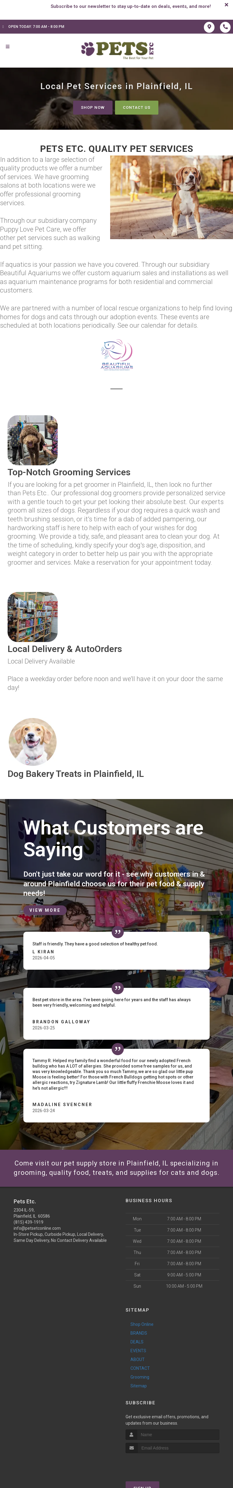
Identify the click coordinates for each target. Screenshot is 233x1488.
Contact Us (136, 107)
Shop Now (93, 107)
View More (45, 910)
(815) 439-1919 (28, 1222)
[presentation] (158, 1464)
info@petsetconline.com (37, 1228)
